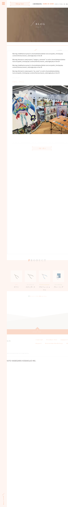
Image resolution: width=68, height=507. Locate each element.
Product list (51, 342)
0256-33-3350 (48, 4)
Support (64, 342)
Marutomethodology (54, 345)
